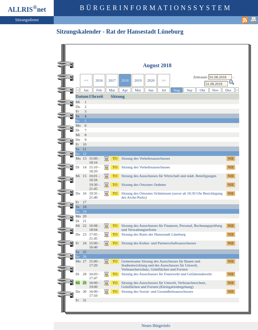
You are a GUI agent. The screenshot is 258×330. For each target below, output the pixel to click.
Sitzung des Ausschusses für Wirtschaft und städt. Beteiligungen (168, 176)
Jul (164, 90)
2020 (151, 80)
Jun (150, 90)
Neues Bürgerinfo (155, 325)
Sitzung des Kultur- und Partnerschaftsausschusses (158, 243)
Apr (125, 90)
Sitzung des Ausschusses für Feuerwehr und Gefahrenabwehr (166, 274)
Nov (215, 90)
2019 (137, 80)
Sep (189, 90)
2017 (112, 80)
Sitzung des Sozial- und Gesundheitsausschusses (157, 291)
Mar (112, 90)
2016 (99, 80)
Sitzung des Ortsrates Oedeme (143, 184)
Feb (99, 90)
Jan (86, 90)
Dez (228, 90)
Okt (202, 90)
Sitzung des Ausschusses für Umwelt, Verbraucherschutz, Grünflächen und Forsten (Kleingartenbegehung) (163, 285)
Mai (138, 90)
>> (164, 80)
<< (86, 80)
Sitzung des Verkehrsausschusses (145, 158)
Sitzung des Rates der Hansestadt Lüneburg (153, 234)
